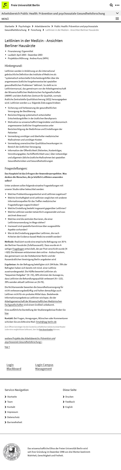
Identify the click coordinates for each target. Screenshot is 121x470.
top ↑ (7, 346)
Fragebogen (18, 248)
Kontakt (11, 406)
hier (6, 313)
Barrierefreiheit (14, 422)
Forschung (36, 29)
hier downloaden (46, 329)
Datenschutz (13, 417)
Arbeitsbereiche (42, 26)
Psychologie (24, 26)
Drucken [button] (69, 396)
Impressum (12, 411)
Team (10, 401)
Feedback (70, 401)
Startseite (9, 26)
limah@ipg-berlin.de (46, 321)
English (69, 406)
